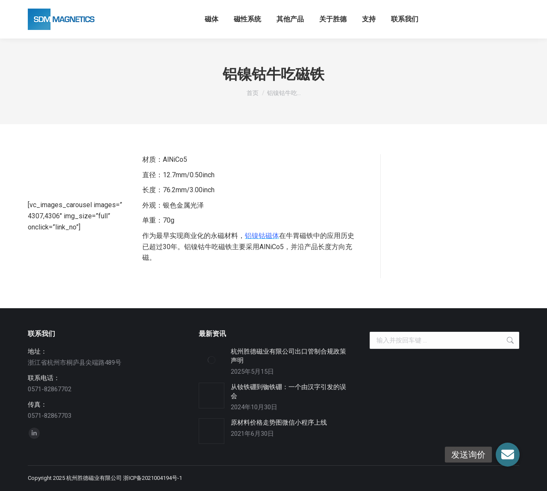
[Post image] (211, 360)
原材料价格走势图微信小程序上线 (279, 422)
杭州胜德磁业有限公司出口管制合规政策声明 (288, 356)
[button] (508, 455)
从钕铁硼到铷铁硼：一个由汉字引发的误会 (288, 391)
